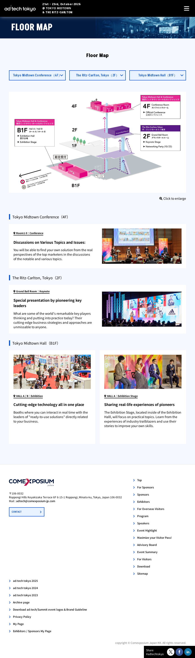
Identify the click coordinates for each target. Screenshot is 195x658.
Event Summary (147, 552)
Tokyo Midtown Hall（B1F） (157, 75)
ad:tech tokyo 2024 (25, 588)
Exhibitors (143, 501)
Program (142, 516)
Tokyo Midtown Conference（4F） (37, 75)
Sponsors (143, 494)
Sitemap (142, 573)
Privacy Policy (22, 616)
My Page (18, 624)
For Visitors (144, 559)
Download (143, 566)
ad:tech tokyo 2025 (25, 581)
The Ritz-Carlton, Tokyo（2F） (97, 75)
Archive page (21, 602)
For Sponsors (145, 487)
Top (139, 480)
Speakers (143, 523)
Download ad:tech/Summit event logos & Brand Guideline (50, 609)
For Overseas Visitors (150, 509)
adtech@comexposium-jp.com (35, 501)
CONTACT (17, 512)
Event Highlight (147, 530)
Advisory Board (147, 545)
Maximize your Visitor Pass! (154, 537)
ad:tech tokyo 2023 (25, 595)
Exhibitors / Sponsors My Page (32, 631)
